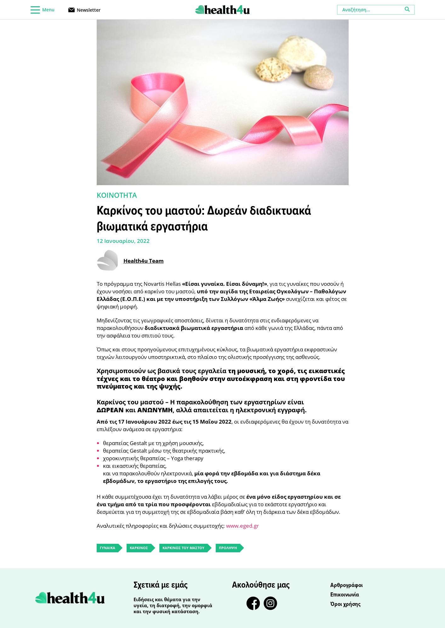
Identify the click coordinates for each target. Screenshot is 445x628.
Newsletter (88, 10)
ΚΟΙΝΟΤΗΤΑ (117, 195)
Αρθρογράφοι (346, 585)
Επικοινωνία (344, 595)
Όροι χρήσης (345, 604)
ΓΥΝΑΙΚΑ (107, 547)
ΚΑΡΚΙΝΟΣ (139, 547)
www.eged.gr (242, 525)
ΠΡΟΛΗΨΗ (228, 547)
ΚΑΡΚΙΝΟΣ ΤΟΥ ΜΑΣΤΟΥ (183, 547)
